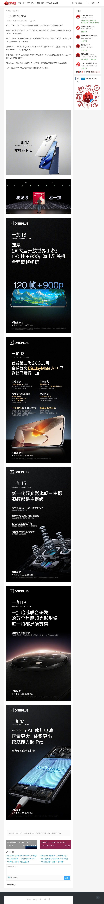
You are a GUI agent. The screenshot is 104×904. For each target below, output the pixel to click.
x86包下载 (84, 23)
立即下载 (84, 32)
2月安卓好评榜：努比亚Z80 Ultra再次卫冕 (54, 859)
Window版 (84, 59)
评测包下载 (84, 21)
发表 (66, 878)
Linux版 (93, 59)
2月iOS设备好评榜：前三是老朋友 (18, 862)
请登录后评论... (38, 870)
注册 (97, 3)
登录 (93, 3)
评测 (33, 3)
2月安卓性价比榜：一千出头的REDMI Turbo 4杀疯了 (21, 859)
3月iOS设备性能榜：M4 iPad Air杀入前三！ (55, 856)
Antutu (8, 21)
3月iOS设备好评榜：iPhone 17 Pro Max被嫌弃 (22, 856)
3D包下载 (93, 21)
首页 (8, 11)
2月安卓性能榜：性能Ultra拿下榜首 (52, 862)
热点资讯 (16, 11)
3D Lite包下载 (94, 23)
